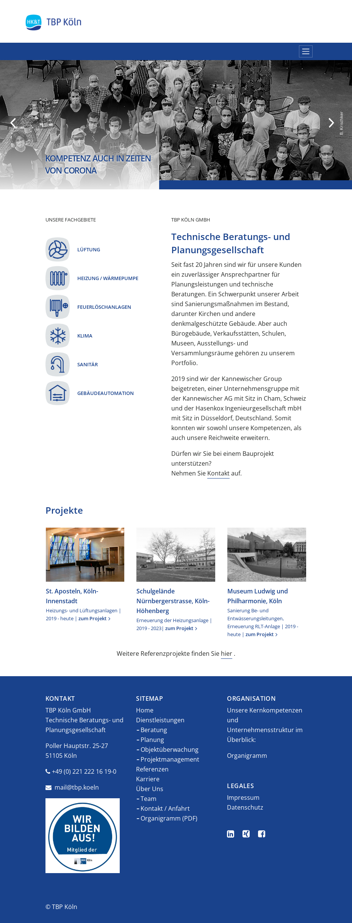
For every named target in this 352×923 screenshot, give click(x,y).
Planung (152, 740)
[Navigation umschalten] (306, 51)
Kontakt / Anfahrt (165, 808)
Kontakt (218, 473)
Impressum (243, 797)
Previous (13, 122)
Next (331, 122)
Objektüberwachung (170, 749)
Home (144, 710)
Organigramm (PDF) (169, 818)
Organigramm (247, 755)
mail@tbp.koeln (77, 787)
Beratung (154, 730)
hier (226, 653)
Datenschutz (245, 807)
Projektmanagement (170, 759)
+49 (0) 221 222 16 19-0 (84, 771)
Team (148, 798)
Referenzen (152, 769)
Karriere (148, 779)
